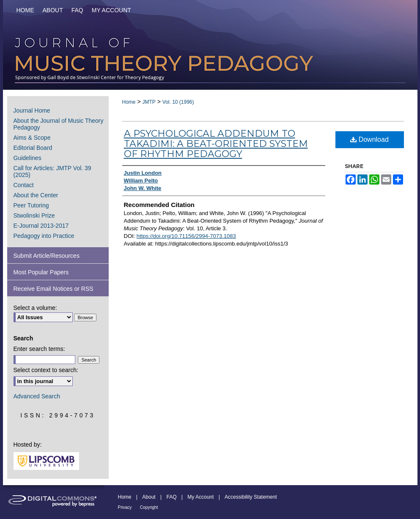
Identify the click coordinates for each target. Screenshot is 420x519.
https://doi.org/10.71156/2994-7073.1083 (186, 236)
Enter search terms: (39, 348)
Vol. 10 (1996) (178, 102)
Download (369, 139)
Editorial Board (33, 147)
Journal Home (32, 110)
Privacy (125, 507)
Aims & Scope (32, 137)
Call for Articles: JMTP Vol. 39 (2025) (52, 171)
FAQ (171, 497)
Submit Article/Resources (47, 255)
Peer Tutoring (31, 205)
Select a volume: (36, 307)
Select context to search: (46, 370)
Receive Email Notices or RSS (53, 288)
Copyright (149, 507)
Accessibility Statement (251, 497)
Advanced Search (37, 396)
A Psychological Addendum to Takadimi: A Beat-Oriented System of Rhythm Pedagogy (216, 144)
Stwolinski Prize (34, 215)
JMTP (148, 102)
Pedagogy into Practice (44, 235)
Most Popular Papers (41, 272)
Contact (24, 185)
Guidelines (27, 158)
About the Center (36, 195)
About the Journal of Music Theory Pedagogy (59, 124)
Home (129, 102)
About (148, 497)
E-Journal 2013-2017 (41, 225)
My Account (200, 497)
